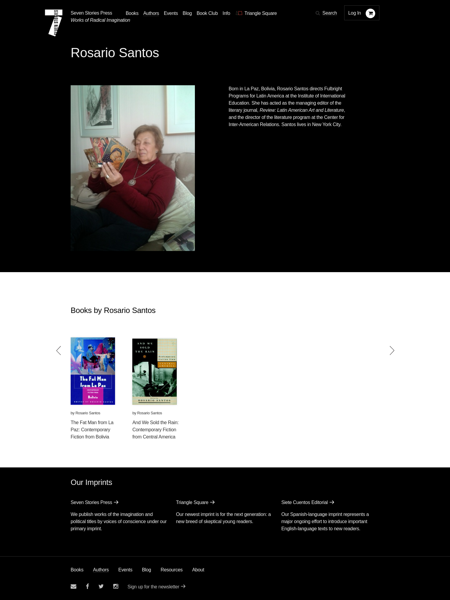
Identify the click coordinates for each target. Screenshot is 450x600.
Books (77, 569)
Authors (101, 569)
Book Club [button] (207, 13)
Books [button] (132, 13)
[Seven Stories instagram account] (115, 586)
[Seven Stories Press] (53, 23)
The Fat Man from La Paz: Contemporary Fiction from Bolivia (92, 429)
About (198, 569)
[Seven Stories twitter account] (101, 586)
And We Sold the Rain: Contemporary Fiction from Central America (155, 429)
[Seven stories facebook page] (87, 586)
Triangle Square (192, 502)
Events (125, 569)
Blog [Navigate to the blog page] (187, 13)
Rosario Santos (87, 413)
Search (329, 12)
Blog (146, 569)
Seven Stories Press (91, 12)
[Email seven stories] (73, 586)
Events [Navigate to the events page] (171, 13)
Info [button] (226, 13)
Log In (354, 12)
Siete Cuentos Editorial (304, 502)
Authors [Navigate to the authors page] (151, 13)
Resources (172, 569)
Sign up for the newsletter (153, 586)
